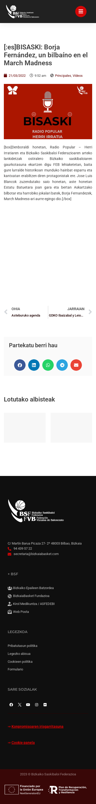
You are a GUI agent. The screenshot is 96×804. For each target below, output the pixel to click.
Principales (63, 76)
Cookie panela (23, 743)
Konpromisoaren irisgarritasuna (37, 726)
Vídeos (78, 76)
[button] (20, 365)
